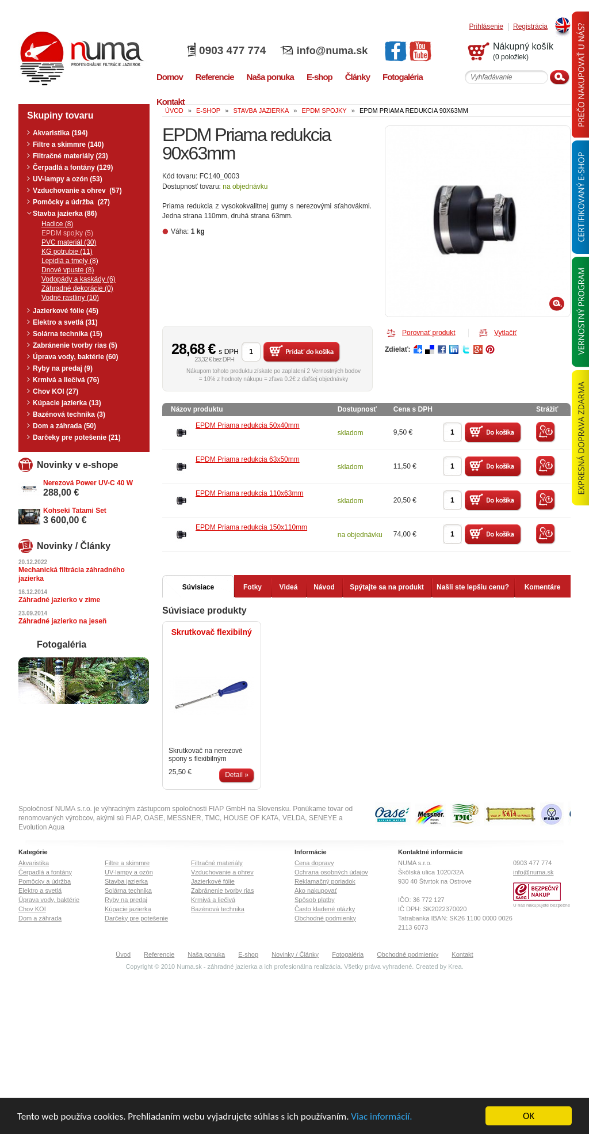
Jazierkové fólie (213, 881)
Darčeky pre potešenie (136, 918)
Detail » (236, 775)
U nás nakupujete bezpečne (541, 905)
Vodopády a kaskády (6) (78, 279)
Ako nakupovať (315, 890)
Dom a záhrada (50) (64, 426)
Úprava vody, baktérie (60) (75, 357)
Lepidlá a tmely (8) (69, 261)
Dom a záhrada (40, 918)
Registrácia (530, 27)
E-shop (248, 954)
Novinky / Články (295, 954)
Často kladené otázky (324, 908)
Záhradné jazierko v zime (59, 600)
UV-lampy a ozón (129, 872)
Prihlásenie (486, 27)
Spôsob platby (314, 899)
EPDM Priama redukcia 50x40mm (248, 425)
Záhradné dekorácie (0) (77, 288)
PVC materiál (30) (68, 242)
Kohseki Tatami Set (74, 511)
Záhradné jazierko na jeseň (62, 621)
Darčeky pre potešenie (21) (77, 437)
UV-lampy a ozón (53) (67, 179)
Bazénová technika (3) (69, 414)
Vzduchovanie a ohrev (222, 872)
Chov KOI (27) (55, 391)
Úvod (123, 954)
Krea (454, 966)
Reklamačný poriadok (324, 881)
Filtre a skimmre (127, 862)
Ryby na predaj (126, 899)
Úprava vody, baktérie (48, 899)
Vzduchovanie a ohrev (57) (77, 191)
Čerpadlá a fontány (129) (73, 167)
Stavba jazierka (126, 881)
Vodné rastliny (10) (70, 298)
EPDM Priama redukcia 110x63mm (249, 493)
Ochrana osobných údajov (331, 872)
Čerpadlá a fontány (45, 872)
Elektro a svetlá (40, 890)
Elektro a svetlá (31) (65, 322)
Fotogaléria (348, 954)
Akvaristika (33, 862)
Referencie (159, 954)
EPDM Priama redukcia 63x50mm (248, 459)
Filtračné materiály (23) (70, 156)
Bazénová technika (217, 908)
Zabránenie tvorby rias (222, 890)
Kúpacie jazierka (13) (67, 403)
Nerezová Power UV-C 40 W (88, 483)
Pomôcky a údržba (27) (71, 202)
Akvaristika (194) (60, 133)
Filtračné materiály (217, 862)
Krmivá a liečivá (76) (66, 380)
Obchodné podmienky (325, 918)
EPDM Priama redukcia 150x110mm (251, 527)
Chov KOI (32, 908)
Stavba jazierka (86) (65, 214)
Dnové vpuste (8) (67, 270)
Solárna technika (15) (67, 334)
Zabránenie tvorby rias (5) (75, 345)
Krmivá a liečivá (213, 899)
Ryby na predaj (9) (63, 368)
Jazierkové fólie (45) (65, 311)
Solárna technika (128, 890)
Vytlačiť (505, 333)
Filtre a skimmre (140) (68, 144)
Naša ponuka (206, 954)
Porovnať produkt (429, 333)
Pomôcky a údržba (44, 881)
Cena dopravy (314, 862)
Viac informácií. (381, 1117)
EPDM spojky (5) (67, 233)
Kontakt (462, 954)
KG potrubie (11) (67, 252)
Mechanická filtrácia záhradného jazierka (71, 574)
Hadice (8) (57, 224)
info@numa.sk (332, 50)
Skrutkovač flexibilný (211, 632)
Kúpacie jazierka (128, 908)
